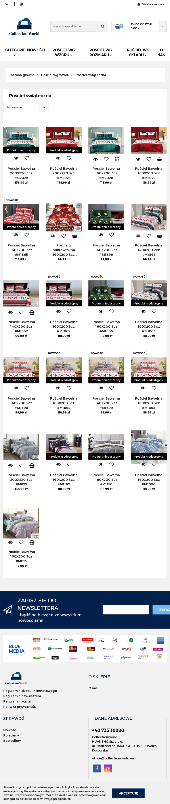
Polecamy (11, 735)
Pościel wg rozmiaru (101, 52)
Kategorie (14, 52)
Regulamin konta (17, 701)
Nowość (9, 730)
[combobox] (26, 107)
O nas (161, 52)
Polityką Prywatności (75, 787)
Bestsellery (12, 740)
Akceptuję (128, 793)
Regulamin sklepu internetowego (30, 691)
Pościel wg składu (138, 52)
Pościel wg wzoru (63, 52)
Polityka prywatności (19, 706)
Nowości (36, 50)
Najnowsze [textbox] (14, 107)
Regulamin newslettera (22, 696)
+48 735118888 (7, 4)
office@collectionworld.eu (113, 758)
